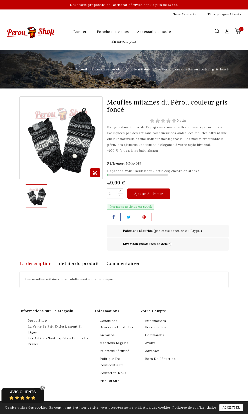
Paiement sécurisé (114, 351)
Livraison (107, 335)
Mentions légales (114, 343)
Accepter (231, 407)
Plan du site (109, 381)
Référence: (116, 163)
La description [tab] (35, 263)
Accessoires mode (154, 31)
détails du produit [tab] (81, 263)
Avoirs (150, 343)
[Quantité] (112, 194)
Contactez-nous (113, 373)
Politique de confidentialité (112, 362)
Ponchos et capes (113, 31)
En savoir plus (124, 41)
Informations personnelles (155, 324)
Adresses (152, 351)
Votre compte (153, 311)
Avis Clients (23, 392)
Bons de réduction (160, 359)
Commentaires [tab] (125, 263)
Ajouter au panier (148, 194)
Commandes (155, 335)
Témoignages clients (224, 14)
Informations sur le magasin (46, 311)
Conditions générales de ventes (116, 324)
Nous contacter (185, 14)
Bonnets (81, 31)
